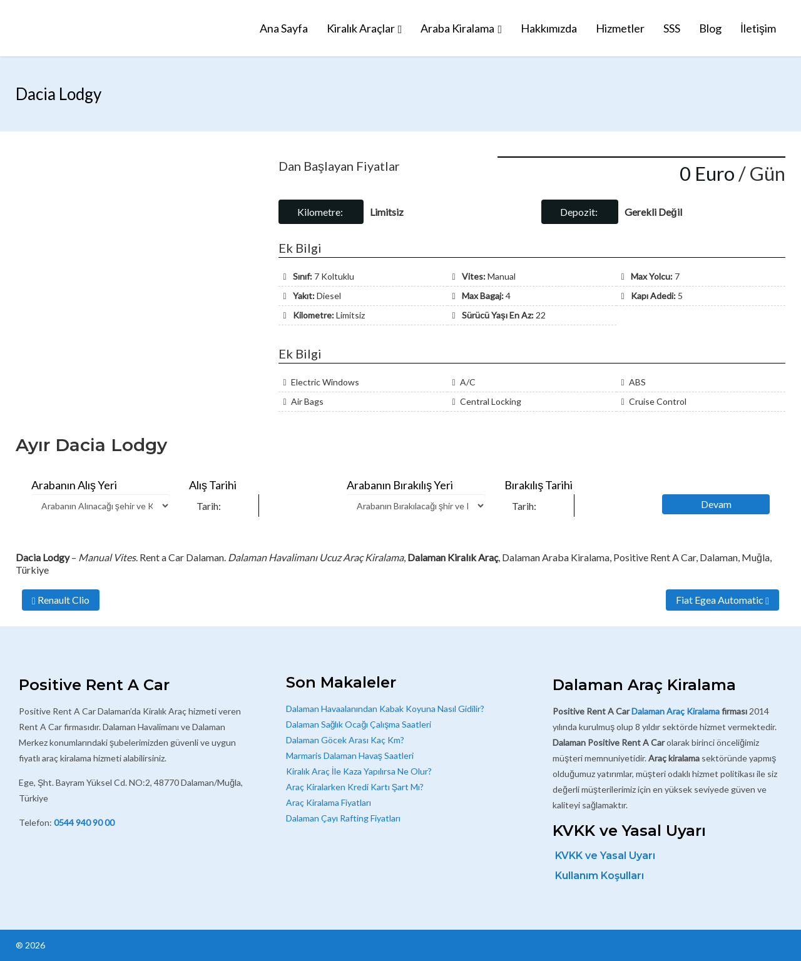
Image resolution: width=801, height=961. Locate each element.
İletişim (758, 28)
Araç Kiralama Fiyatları (328, 802)
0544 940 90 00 (84, 822)
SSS (671, 28)
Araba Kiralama (457, 28)
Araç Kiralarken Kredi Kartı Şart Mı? (355, 786)
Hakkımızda (549, 28)
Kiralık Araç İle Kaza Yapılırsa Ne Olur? (359, 771)
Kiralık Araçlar (361, 28)
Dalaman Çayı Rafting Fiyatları (343, 818)
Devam (716, 504)
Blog (710, 28)
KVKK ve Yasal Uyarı (605, 856)
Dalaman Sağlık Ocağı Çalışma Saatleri (359, 724)
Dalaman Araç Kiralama (675, 711)
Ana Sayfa (284, 28)
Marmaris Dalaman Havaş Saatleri (350, 755)
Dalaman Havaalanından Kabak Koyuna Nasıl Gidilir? (385, 708)
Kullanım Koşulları (599, 876)
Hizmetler (620, 28)
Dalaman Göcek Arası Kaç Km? (345, 740)
